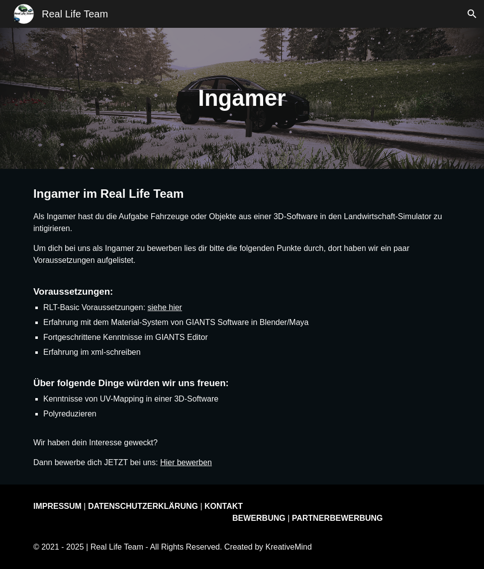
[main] (242, 98)
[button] (472, 14)
